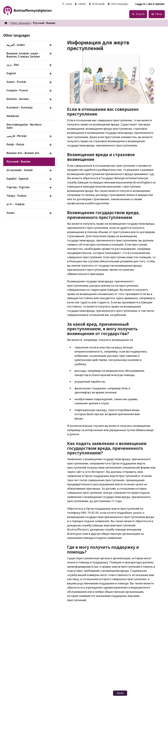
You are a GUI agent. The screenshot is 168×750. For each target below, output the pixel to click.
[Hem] (5, 23)
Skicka (120, 693)
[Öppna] (50, 45)
